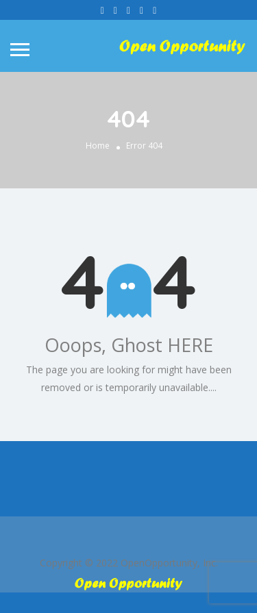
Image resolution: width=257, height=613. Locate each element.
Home (98, 145)
